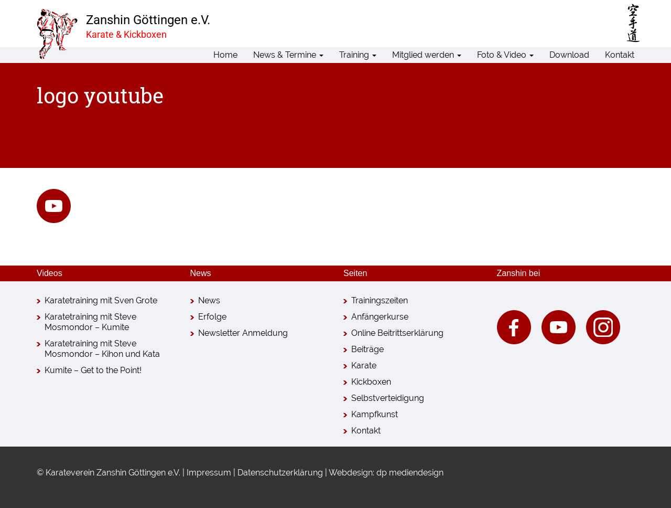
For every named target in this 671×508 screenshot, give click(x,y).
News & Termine (288, 55)
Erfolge (212, 317)
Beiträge (367, 349)
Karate (363, 366)
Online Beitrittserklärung (397, 333)
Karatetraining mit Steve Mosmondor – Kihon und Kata (102, 348)
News (209, 300)
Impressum (209, 473)
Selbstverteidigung (387, 398)
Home (225, 55)
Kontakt (619, 55)
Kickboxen (371, 382)
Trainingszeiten (379, 300)
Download (569, 55)
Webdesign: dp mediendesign (386, 473)
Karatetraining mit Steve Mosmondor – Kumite (90, 322)
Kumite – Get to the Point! (93, 370)
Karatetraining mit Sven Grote (101, 300)
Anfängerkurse (379, 317)
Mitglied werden (426, 55)
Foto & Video (505, 55)
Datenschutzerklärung (280, 473)
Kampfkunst (374, 414)
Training (357, 55)
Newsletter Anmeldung (243, 333)
